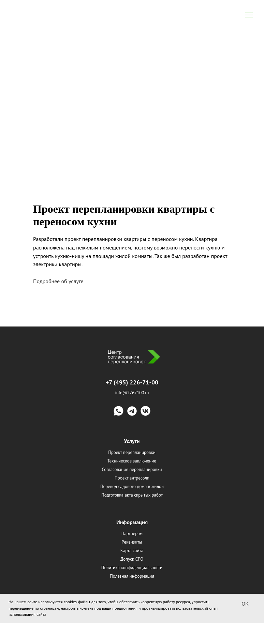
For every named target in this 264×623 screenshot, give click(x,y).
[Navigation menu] (249, 15)
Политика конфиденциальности (131, 568)
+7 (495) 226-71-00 (132, 382)
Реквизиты (132, 542)
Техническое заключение (131, 461)
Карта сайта (131, 550)
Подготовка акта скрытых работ (132, 495)
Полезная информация (132, 576)
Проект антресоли (132, 478)
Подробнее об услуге (59, 281)
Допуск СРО (131, 559)
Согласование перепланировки (132, 469)
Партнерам (132, 533)
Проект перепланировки (132, 452)
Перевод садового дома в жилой (132, 486)
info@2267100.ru (132, 393)
